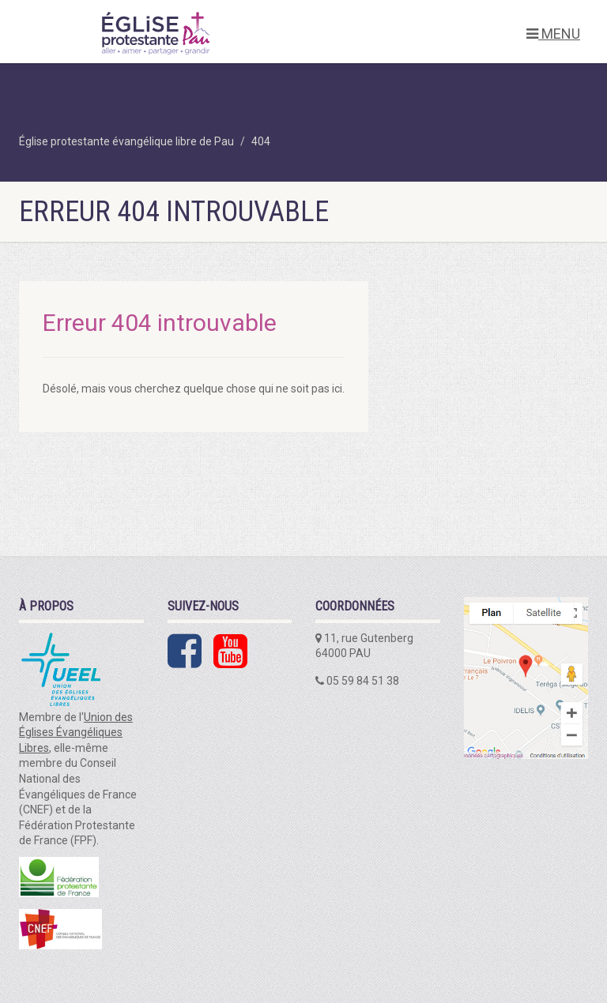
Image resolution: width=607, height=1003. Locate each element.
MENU (553, 33)
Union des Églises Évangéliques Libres (76, 732)
